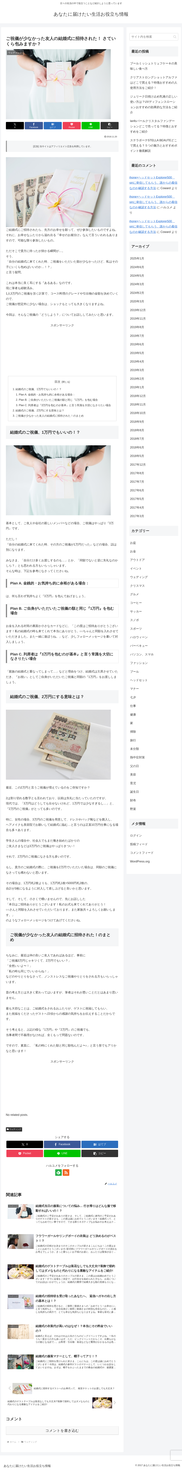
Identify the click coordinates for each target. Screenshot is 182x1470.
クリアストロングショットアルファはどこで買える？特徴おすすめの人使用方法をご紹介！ (153, 83)
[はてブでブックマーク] (53, 125)
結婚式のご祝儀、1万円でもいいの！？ (39, 389)
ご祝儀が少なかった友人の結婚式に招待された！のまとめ (50, 415)
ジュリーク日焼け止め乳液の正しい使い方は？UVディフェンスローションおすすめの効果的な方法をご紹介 (153, 104)
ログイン (136, 835)
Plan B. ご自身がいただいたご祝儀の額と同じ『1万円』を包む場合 (58, 399)
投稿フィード (139, 844)
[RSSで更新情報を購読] (66, 1172)
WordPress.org (140, 861)
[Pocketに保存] (72, 125)
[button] (110, 125)
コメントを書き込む (62, 1431)
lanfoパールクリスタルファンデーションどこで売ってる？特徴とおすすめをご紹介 (153, 126)
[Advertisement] (62, 348)
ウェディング (14, 1129)
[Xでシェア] (15, 125)
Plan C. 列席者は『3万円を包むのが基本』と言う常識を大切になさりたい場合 (65, 405)
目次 (57, 381)
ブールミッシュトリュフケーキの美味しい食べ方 (153, 66)
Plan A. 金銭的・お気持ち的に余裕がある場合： (47, 394)
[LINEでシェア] (91, 125)
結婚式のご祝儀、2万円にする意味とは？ (40, 410)
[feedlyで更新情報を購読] (58, 1172)
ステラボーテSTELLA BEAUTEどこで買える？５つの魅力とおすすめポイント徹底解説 (153, 146)
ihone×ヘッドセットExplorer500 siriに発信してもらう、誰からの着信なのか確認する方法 (153, 183)
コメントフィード (142, 852)
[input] (153, 36)
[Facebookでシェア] (34, 125)
